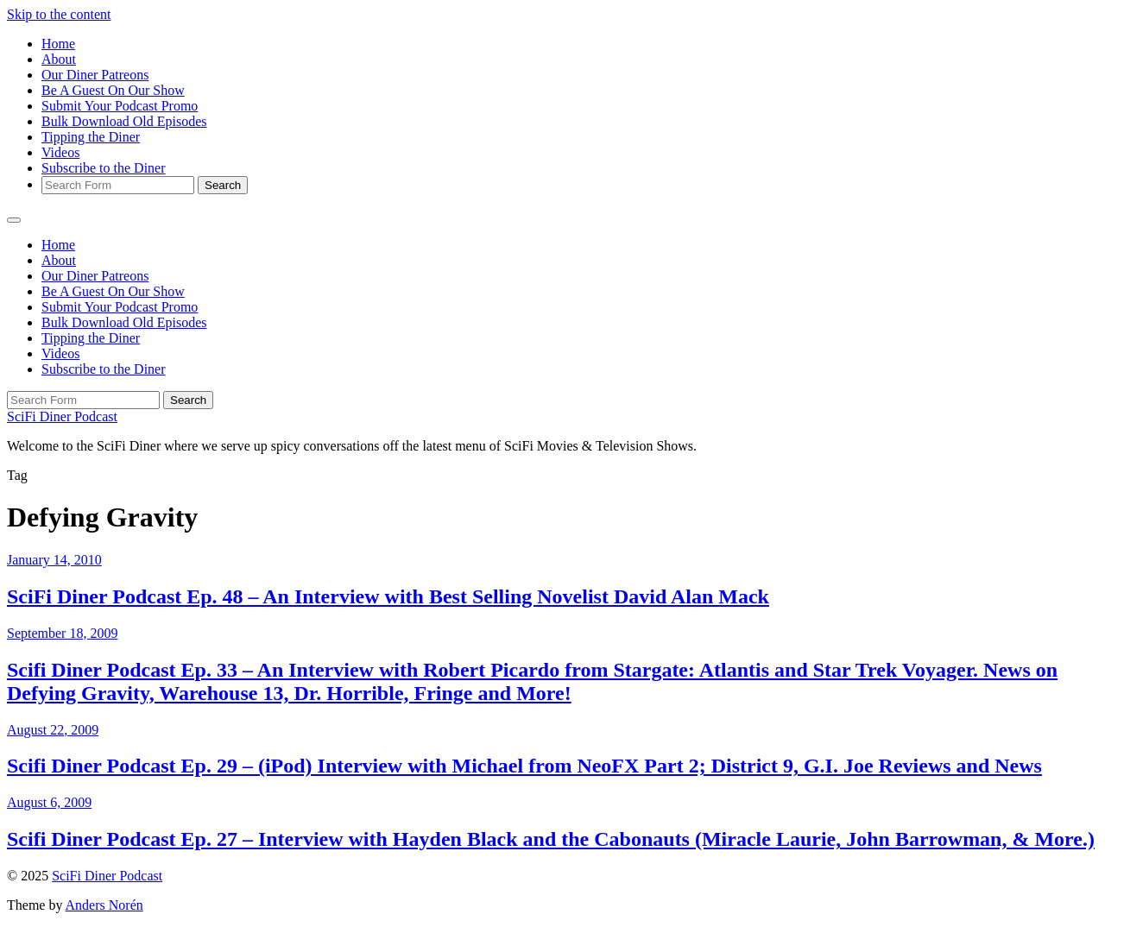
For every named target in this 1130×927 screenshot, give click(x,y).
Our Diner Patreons (94, 74)
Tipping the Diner (90, 136)
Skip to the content (58, 14)
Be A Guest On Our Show (113, 90)
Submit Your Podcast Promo (119, 105)
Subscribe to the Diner (103, 168)
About (58, 59)
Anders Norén (104, 905)
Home (58, 43)
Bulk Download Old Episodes (124, 121)
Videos (60, 152)
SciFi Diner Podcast (62, 416)
